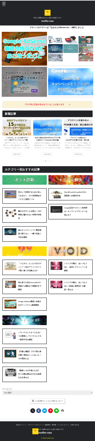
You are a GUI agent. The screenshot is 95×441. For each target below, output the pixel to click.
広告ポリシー (20, 425)
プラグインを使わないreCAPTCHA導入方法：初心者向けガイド (78, 140)
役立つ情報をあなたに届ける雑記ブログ (51, 430)
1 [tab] (43, 161)
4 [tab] (50, 161)
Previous (4, 138)
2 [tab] (46, 161)
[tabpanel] (16, 139)
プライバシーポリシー (35, 425)
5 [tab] (53, 161)
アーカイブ (7, 390)
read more (17, 154)
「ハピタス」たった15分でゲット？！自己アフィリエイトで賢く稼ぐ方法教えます (16, 140)
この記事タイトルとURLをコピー (47, 401)
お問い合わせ (75, 425)
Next (90, 138)
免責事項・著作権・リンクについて (56, 425)
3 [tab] (48, 161)
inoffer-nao (47, 21)
